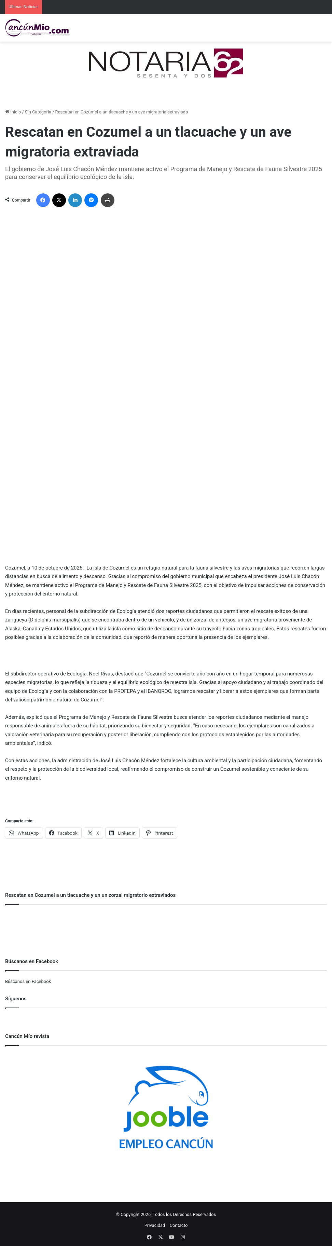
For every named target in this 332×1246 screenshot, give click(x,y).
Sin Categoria (38, 111)
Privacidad (154, 1225)
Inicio (13, 111)
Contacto (179, 1225)
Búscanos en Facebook (28, 981)
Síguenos (16, 999)
